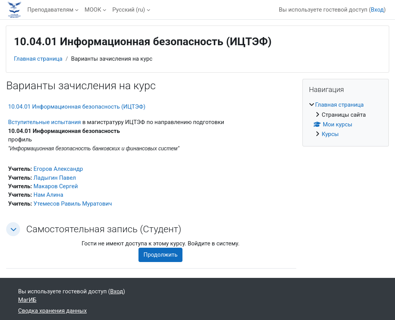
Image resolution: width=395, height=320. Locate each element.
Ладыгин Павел (55, 177)
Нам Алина (48, 194)
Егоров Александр (58, 168)
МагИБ (27, 299)
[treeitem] (345, 119)
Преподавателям (50, 9)
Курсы (330, 134)
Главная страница (38, 58)
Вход (377, 9)
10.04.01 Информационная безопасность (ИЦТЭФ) (76, 106)
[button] (13, 229)
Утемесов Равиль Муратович (73, 203)
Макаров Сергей (56, 186)
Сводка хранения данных (52, 310)
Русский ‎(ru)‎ (128, 9)
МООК (92, 9)
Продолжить (160, 254)
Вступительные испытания (44, 122)
